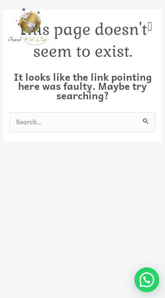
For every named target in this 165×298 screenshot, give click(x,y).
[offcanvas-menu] (150, 27)
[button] (146, 279)
